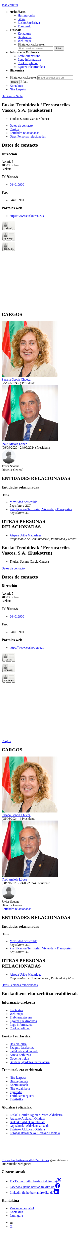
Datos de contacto (13, 568)
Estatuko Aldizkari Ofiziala (27, 1129)
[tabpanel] (41, 225)
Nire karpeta (18, 89)
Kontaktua (24, 33)
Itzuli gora (16, 1215)
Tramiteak (24, 26)
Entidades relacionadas (16, 909)
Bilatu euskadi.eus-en (31, 44)
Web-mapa (25, 40)
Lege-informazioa (29, 59)
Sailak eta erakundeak (24, 1051)
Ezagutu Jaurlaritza (22, 1047)
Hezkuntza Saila (12, 96)
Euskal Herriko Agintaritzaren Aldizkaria (36, 1115)
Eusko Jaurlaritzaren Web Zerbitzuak (25, 1160)
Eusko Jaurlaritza (29, 22)
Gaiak (21, 19)
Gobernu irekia (19, 1058)
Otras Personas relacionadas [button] (28, 136)
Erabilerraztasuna (29, 56)
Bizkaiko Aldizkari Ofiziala (27, 1122)
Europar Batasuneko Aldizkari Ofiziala (35, 1133)
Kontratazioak (19, 1085)
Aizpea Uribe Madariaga (25, 535)
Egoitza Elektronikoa (31, 66)
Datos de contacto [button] (21, 125)
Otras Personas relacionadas (20, 985)
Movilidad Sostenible (23, 502)
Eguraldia (16, 1092)
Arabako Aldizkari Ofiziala (27, 1118)
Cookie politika (28, 63)
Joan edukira (10, 5)
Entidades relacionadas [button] (24, 133)
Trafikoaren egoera (22, 1095)
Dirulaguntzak (19, 1081)
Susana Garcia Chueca (34, 118)
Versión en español (22, 1208)
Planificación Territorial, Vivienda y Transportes (41, 509)
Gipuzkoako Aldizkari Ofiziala (29, 1125)
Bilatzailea (24, 37)
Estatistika (16, 1099)
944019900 (17, 184)
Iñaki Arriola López (14, 444)
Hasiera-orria (26, 15)
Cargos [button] (14, 129)
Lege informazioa (21, 1024)
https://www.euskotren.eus (27, 215)
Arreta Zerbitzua (20, 1055)
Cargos (6, 741)
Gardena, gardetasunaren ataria (30, 1062)
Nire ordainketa (20, 1088)
